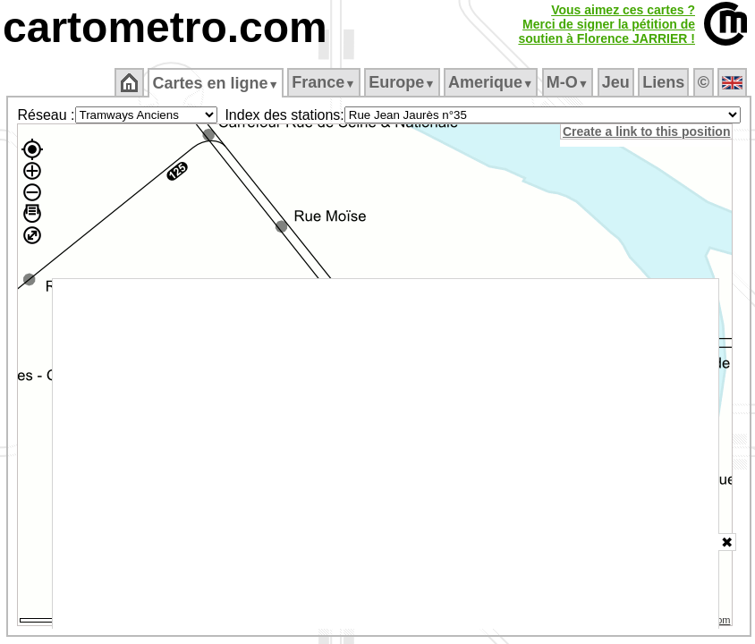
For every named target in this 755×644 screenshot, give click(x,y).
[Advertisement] (386, 454)
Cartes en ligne (215, 83)
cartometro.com (165, 27)
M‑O (568, 82)
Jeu (616, 82)
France (323, 82)
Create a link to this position (646, 131)
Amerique (490, 82)
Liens (663, 82)
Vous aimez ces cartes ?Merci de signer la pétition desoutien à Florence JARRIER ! (606, 24)
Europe (402, 82)
